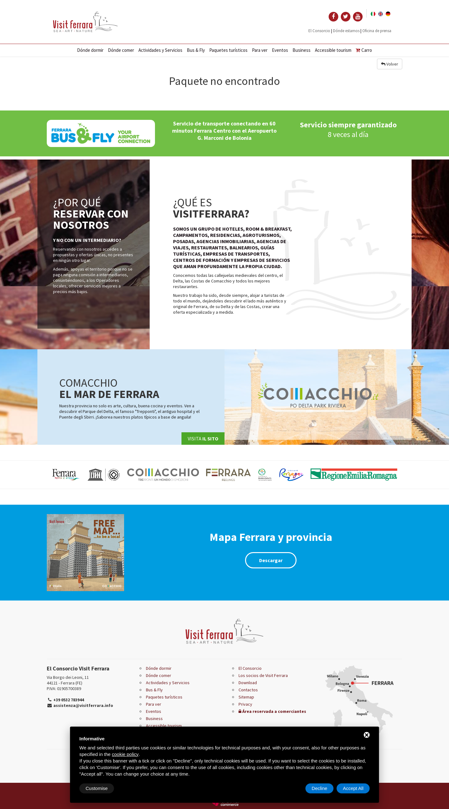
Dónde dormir (90, 50)
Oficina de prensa (376, 30)
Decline (319, 788)
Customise (97, 788)
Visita (203, 438)
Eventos (280, 50)
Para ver (260, 50)
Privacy (245, 704)
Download (248, 682)
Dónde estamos (346, 30)
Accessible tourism (333, 50)
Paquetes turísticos (228, 50)
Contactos (248, 690)
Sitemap (246, 697)
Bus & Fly (196, 50)
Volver (389, 64)
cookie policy (125, 754)
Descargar (270, 560)
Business (301, 50)
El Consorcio (319, 30)
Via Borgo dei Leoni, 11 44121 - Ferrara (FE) (68, 680)
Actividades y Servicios (160, 50)
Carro (364, 50)
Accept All (353, 788)
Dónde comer (121, 50)
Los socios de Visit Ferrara (263, 675)
